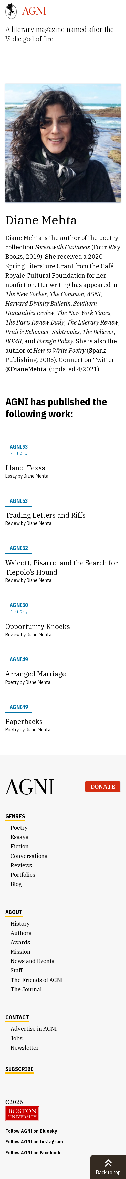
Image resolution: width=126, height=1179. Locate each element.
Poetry (19, 827)
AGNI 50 (19, 608)
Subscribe (19, 1069)
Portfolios (23, 874)
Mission (20, 951)
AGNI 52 (19, 548)
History (20, 923)
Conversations (29, 855)
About (14, 912)
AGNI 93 (19, 449)
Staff (16, 970)
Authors (21, 933)
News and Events (32, 961)
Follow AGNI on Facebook (32, 1152)
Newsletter (25, 1047)
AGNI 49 (19, 659)
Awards (20, 942)
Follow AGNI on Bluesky (31, 1131)
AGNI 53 (19, 500)
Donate (103, 786)
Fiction (20, 846)
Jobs (17, 1038)
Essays (19, 837)
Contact (17, 1017)
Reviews (21, 865)
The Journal (26, 989)
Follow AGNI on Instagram (34, 1142)
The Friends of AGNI (37, 980)
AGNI (30, 787)
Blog (16, 884)
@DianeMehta (25, 369)
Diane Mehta (36, 476)
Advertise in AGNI (34, 1028)
